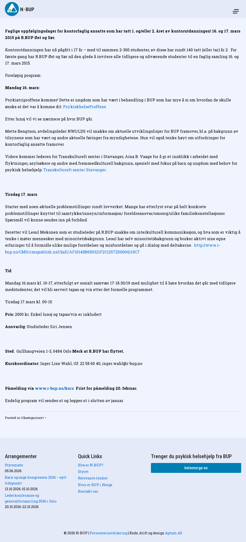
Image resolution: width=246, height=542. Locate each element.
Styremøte (14, 465)
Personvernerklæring (108, 533)
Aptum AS (173, 533)
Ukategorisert (32, 418)
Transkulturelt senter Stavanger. (75, 169)
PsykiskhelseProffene (85, 106)
